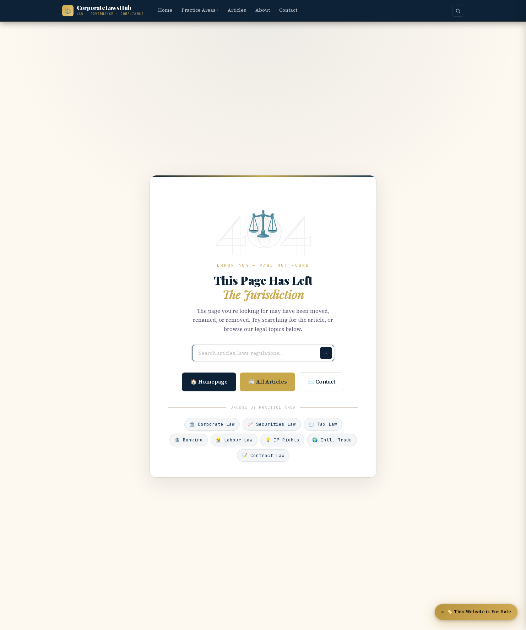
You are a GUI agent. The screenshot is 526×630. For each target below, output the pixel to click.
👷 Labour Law (234, 440)
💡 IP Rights (282, 440)
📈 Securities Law (272, 424)
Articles (237, 10)
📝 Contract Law (263, 455)
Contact (288, 10)
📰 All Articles (267, 381)
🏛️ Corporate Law (212, 424)
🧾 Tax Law (323, 424)
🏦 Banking (188, 440)
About (262, 10)
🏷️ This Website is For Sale (476, 612)
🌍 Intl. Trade (332, 440)
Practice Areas (199, 10)
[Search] (458, 11)
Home (165, 10)
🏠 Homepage (209, 381)
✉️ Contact (322, 381)
